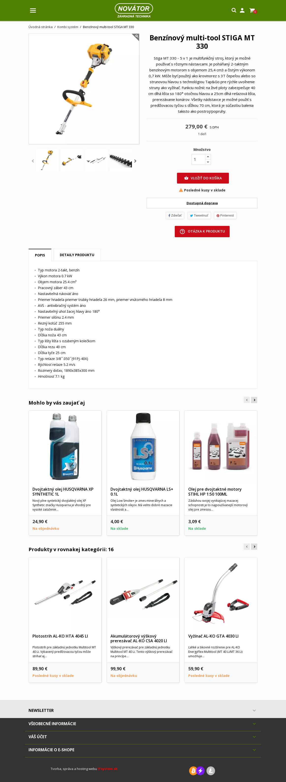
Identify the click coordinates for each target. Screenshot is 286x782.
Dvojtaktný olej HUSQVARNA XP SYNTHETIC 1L (63, 491)
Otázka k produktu (202, 232)
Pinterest (225, 215)
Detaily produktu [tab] (77, 254)
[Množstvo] (198, 159)
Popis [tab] (40, 255)
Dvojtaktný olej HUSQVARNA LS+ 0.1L (142, 491)
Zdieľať (175, 215)
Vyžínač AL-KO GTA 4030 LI (213, 636)
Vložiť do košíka (203, 178)
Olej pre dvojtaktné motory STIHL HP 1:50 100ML (215, 491)
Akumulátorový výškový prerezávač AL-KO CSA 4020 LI (139, 638)
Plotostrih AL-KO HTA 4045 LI (60, 636)
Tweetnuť (199, 215)
